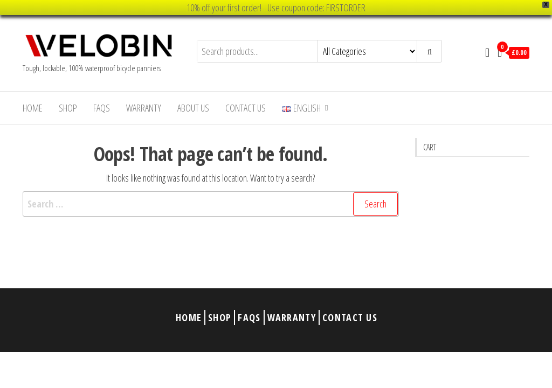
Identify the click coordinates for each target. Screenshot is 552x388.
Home (33, 107)
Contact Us (245, 107)
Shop (68, 107)
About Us (193, 107)
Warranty (143, 107)
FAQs (101, 107)
